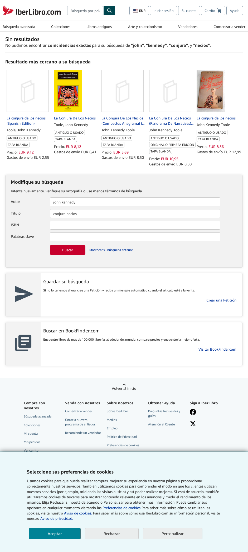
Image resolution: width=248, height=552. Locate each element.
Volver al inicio (124, 388)
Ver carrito (31, 450)
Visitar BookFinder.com (217, 349)
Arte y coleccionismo (145, 26)
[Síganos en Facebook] (208, 412)
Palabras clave (22, 236)
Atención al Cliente (161, 424)
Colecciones (60, 26)
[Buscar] (109, 10)
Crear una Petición (221, 300)
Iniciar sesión (163, 10)
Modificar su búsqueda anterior (111, 250)
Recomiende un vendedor (83, 433)
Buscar (67, 250)
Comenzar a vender (229, 26)
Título (16, 213)
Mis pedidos (32, 442)
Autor (15, 201)
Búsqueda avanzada (19, 26)
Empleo (112, 428)
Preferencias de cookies (121, 507)
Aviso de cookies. (78, 513)
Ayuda (235, 10)
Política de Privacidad (122, 437)
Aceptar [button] (55, 533)
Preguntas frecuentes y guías (164, 413)
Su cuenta (189, 10)
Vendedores (187, 26)
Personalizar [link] (173, 533)
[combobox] (85, 10)
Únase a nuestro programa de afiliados (80, 422)
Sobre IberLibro (117, 411)
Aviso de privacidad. (56, 518)
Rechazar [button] (112, 533)
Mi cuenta (31, 433)
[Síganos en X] (208, 424)
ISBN (15, 224)
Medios (112, 420)
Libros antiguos (99, 26)
